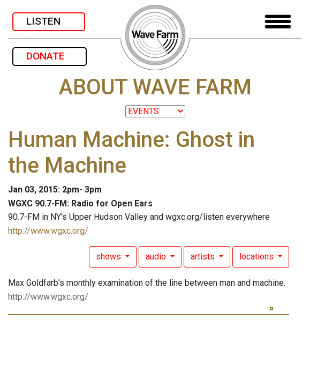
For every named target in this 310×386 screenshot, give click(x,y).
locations (257, 256)
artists (204, 256)
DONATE (49, 56)
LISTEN (48, 21)
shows (109, 256)
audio (157, 256)
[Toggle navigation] (278, 21)
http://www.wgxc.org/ (48, 231)
